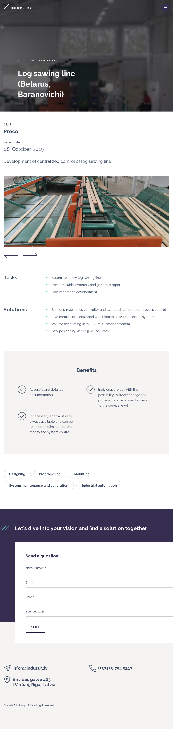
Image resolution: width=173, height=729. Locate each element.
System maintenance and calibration (38, 485)
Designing (17, 474)
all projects (43, 60)
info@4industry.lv (30, 668)
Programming (50, 474)
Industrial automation (99, 485)
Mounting (82, 474)
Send (35, 627)
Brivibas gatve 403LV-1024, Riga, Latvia (34, 682)
